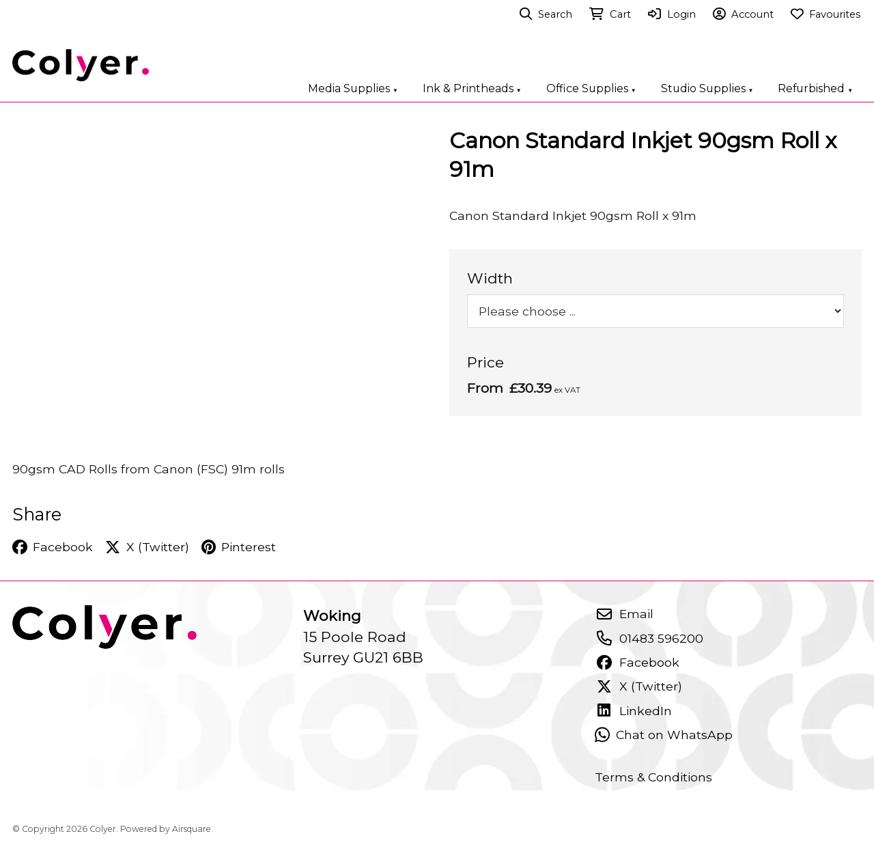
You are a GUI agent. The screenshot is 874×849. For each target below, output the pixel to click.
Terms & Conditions (653, 777)
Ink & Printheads (472, 88)
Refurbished (815, 88)
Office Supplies (591, 88)
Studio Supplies (707, 88)
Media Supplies (353, 88)
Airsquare (191, 829)
